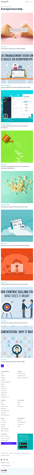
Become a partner (5, 436)
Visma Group (3, 472)
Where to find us (4, 431)
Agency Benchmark (5, 410)
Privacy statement (21, 422)
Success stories (4, 406)
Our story (3, 420)
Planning (3, 386)
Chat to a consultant (5, 438)
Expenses (3, 377)
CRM (2, 373)
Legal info (19, 420)
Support (19, 402)
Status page (20, 406)
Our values (3, 422)
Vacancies (3, 426)
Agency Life (3, 412)
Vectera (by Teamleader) (22, 377)
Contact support (4, 440)
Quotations (3, 380)
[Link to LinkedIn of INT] (1, 459)
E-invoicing (3, 453)
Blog (2, 6)
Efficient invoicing (25, 453)
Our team (3, 424)
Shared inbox (4, 392)
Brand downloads (5, 428)
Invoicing (10, 453)
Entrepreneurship (7, 6)
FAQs (18, 404)
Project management (5, 382)
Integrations (3, 394)
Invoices (3, 375)
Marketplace (3, 408)
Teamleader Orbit (21, 375)
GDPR (18, 426)
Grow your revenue (17, 453)
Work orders (3, 390)
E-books (2, 404)
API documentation (5, 415)
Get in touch (8, 443)
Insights (3, 384)
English (27, 1)
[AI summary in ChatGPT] (7, 459)
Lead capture (4, 388)
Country (3, 462)
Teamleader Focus (21, 373)
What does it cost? (5, 397)
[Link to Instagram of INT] (4, 459)
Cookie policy (20, 424)
